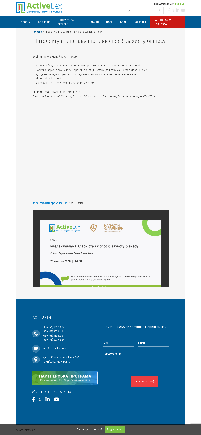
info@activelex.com (54, 348)
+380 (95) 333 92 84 (53, 339)
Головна (37, 31)
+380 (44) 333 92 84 (53, 327)
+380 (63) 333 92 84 (53, 335)
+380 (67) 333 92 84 (53, 331)
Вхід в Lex (180, 4)
